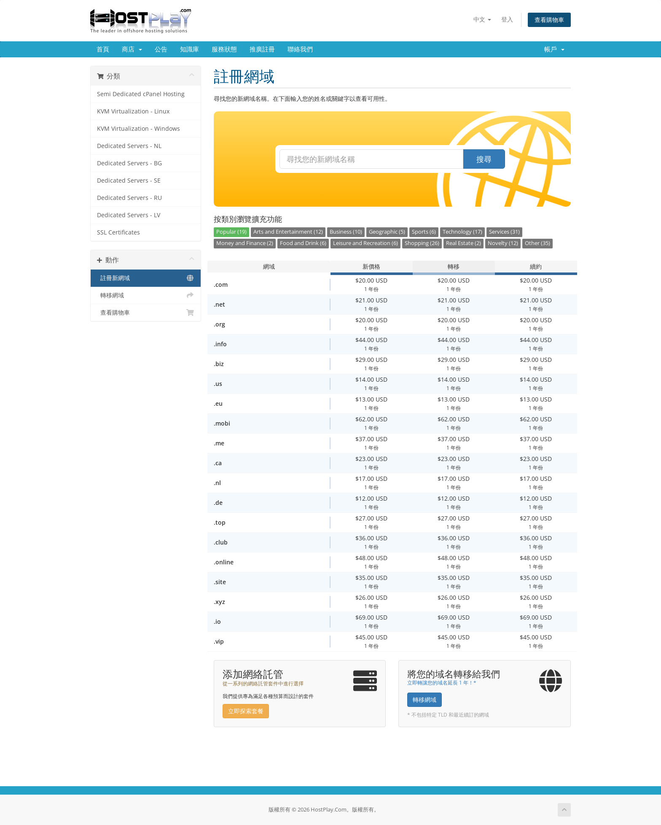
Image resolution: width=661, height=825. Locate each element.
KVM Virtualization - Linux (133, 111)
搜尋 (484, 159)
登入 (507, 19)
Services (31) (504, 231)
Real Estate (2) (463, 243)
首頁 (103, 49)
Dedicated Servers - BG (129, 163)
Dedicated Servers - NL (129, 146)
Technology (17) (462, 231)
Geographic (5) (387, 231)
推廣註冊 (262, 49)
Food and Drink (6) (303, 243)
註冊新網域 (145, 278)
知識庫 (189, 49)
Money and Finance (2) (244, 243)
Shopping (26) (422, 243)
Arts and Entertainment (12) (288, 231)
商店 (132, 49)
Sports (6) (424, 231)
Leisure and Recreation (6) (365, 243)
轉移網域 (145, 295)
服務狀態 (224, 49)
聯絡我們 (300, 49)
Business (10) (346, 231)
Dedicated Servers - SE (129, 180)
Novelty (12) (503, 243)
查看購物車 (549, 20)
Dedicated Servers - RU (129, 198)
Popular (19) (231, 231)
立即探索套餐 (245, 711)
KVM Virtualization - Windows (138, 128)
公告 (161, 49)
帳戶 (554, 49)
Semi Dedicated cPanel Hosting (141, 94)
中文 (482, 19)
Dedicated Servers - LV (128, 215)
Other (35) (537, 243)
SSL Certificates (118, 232)
